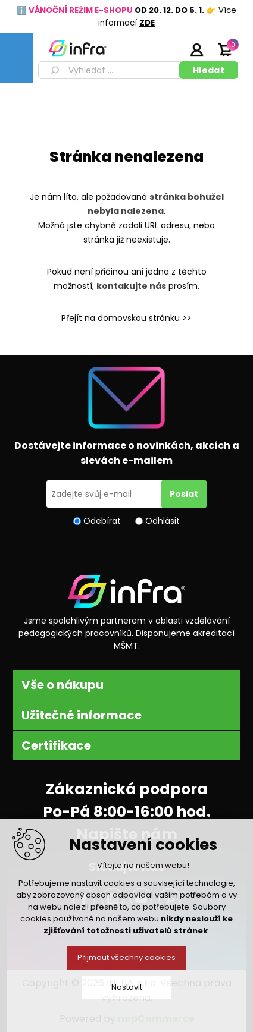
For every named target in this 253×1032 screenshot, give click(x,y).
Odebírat (102, 521)
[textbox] (110, 70)
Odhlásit (162, 521)
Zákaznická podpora (127, 789)
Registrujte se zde (167, 49)
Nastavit (126, 987)
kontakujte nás (131, 286)
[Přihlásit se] (105, 494)
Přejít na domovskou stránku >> (126, 318)
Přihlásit (196, 49)
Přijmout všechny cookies (126, 957)
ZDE (147, 23)
